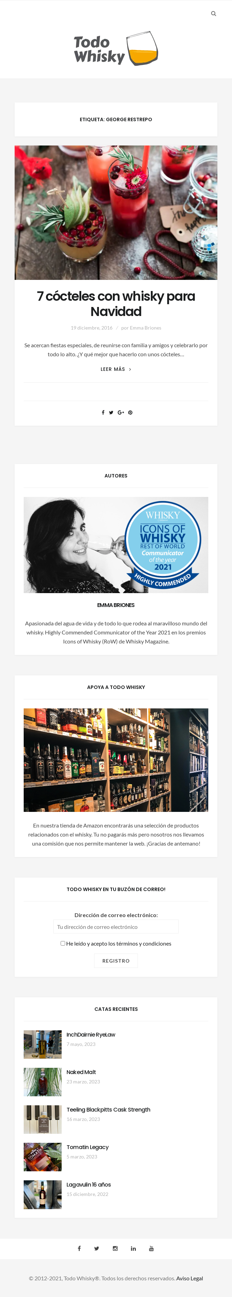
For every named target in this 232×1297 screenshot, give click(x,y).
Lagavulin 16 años (89, 1185)
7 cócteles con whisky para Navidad (116, 304)
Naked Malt (81, 1072)
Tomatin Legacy (87, 1147)
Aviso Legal (189, 1278)
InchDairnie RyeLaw (91, 1035)
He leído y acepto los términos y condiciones (116, 943)
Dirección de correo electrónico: (116, 915)
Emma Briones (145, 328)
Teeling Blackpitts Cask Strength (108, 1110)
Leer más (116, 369)
